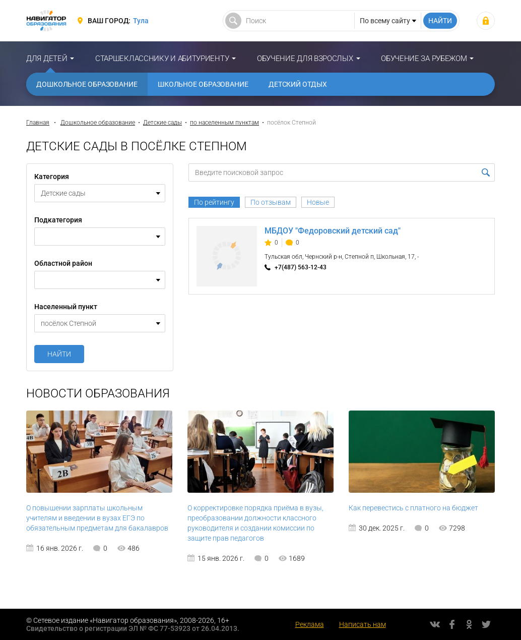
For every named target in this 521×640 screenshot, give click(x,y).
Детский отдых (298, 84)
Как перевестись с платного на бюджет (413, 508)
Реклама (309, 624)
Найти (59, 354)
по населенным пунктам (224, 122)
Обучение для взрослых (305, 58)
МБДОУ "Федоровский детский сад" (333, 231)
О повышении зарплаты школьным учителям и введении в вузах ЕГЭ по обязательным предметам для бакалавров (97, 518)
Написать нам (362, 624)
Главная (37, 122)
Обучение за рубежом (424, 58)
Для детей (46, 58)
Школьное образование (203, 84)
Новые (318, 202)
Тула (141, 21)
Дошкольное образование (87, 84)
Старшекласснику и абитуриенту (162, 58)
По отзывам (270, 202)
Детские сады (162, 122)
